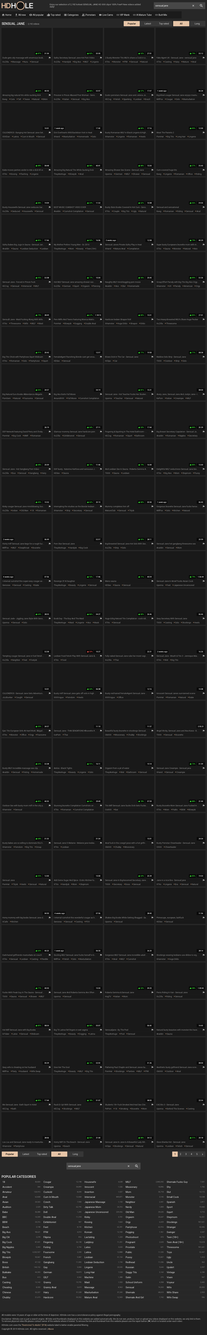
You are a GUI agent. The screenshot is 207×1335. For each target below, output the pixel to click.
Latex (87, 1247)
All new (20, 15)
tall (19, 99)
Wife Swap (172, 1297)
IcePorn (57, 735)
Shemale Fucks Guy (177, 1182)
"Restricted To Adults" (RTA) (34, 1325)
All (181, 24)
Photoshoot (132, 1237)
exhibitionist (69, 436)
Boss (5, 1262)
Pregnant (130, 1242)
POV (88, 922)
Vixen (170, 1277)
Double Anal (50, 1217)
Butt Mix (161, 15)
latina (16, 137)
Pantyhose (131, 1227)
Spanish (171, 1202)
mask (96, 623)
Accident (7, 1187)
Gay (46, 1267)
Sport (170, 1207)
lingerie (95, 62)
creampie (179, 398)
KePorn (160, 398)
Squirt (170, 1212)
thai (117, 660)
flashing (24, 174)
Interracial (90, 1197)
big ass (77, 62)
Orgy (128, 1222)
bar (116, 810)
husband (24, 1071)
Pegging (130, 1232)
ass (195, 249)
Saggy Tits (131, 1272)
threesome (16, 324)
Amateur (7, 1192)
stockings (186, 623)
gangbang (33, 473)
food (64, 660)
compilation (134, 249)
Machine (89, 1277)
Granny (47, 1282)
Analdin (57, 211)
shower (136, 174)
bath (14, 1109)
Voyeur (170, 1282)
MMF (26, 436)
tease (27, 99)
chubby (131, 735)
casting (168, 62)
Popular (132, 24)
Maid (87, 1282)
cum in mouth (28, 137)
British (5, 1267)
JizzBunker (7, 697)
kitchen (176, 511)
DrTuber (5, 1034)
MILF (86, 62)
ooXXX (108, 810)
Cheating (7, 1287)
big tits (170, 137)
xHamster (109, 137)
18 (33, 511)
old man (24, 511)
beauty (80, 249)
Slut (169, 1192)
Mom (128, 1192)
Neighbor (130, 1202)
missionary (120, 735)
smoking (124, 1109)
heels (143, 137)
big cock (17, 436)
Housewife (90, 1182)
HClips (108, 361)
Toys (169, 1252)
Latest (148, 24)
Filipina (47, 1237)
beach (67, 1146)
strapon (134, 324)
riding (199, 174)
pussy (197, 473)
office (190, 174)
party (14, 1071)
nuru (26, 62)
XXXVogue (59, 697)
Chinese (6, 1292)
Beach (5, 1227)
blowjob (72, 174)
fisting (26, 772)
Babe (5, 1212)
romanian (132, 137)
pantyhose (35, 361)
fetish (117, 99)
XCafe (5, 922)
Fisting (47, 1247)
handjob (67, 62)
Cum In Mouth (51, 1197)
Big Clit (6, 1237)
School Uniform (134, 1282)
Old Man (130, 1212)
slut (123, 286)
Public (129, 1252)
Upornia (108, 174)
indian (15, 511)
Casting (6, 1282)
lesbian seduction (30, 249)
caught (19, 697)
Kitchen (89, 1227)
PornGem (6, 398)
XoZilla (5, 62)
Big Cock (7, 1242)
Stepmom (172, 1217)
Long (197, 24)
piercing (96, 286)
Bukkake (6, 1272)
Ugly (169, 1257)
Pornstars (89, 15)
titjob (131, 511)
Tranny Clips (178, 15)
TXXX (159, 361)
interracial (27, 286)
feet (169, 585)
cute (13, 99)
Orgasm (130, 1217)
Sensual (130, 1287)
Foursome (49, 1252)
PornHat (160, 137)
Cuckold (48, 1192)
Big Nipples (8, 1247)
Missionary (131, 1187)
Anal (4, 1197)
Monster (130, 1197)
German (48, 1272)
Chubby (6, 1297)
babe (36, 585)
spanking (127, 99)
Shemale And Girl (135, 1297)
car (115, 361)
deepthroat (24, 548)
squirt (76, 286)
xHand (57, 137)
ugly (134, 211)
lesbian (138, 99)
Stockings (172, 1222)
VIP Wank (123, 15)
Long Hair (90, 1272)
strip (177, 361)
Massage (89, 1287)
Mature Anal (91, 1297)
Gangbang (49, 1262)
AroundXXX (59, 398)
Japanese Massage (95, 1202)
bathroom (140, 436)
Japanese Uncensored (96, 1212)
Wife (169, 1287)
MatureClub (110, 511)
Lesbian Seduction (94, 1262)
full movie (72, 398)
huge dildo (122, 324)
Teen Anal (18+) (175, 1242)
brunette (36, 548)
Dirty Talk (48, 1207)
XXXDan (6, 137)
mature (186, 62)
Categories (71, 15)
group (38, 847)
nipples (182, 436)
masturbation (189, 99)
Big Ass (6, 1232)
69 (170, 286)
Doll (45, 1212)
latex (15, 1034)
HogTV (108, 997)
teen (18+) (91, 249)
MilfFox (160, 99)
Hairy (46, 1292)
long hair (181, 137)
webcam (35, 1034)
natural (144, 62)
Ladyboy (89, 1242)
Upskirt (170, 1267)
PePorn (108, 1109)
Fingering (48, 1242)
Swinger (171, 1232)
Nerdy (129, 1207)
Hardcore (48, 1297)
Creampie (49, 1187)
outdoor (168, 361)
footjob (33, 660)
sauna (15, 249)
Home (6, 15)
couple (116, 211)
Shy (169, 1187)
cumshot (132, 959)
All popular (36, 15)
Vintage (171, 1272)
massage (16, 62)
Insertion (89, 1192)
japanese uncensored (184, 585)
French (47, 1257)
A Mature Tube (142, 15)
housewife (28, 211)
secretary (193, 436)
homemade (83, 137)
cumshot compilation (73, 211)
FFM (125, 62)
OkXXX (108, 735)
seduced (16, 211)
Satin (128, 1277)
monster (117, 62)
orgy (198, 286)
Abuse (51, 1329)
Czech (47, 1202)
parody (177, 286)
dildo (143, 324)
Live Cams (106, 15)
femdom (71, 697)
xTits (107, 62)
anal (194, 62)
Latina (88, 1252)
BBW (183, 810)
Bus (4, 1277)
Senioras (6, 585)
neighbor (16, 660)
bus (14, 473)
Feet (46, 1227)
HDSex (57, 361)
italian (66, 99)
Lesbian (89, 1257)
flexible (44, 959)
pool (123, 1034)
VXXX (159, 847)
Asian (5, 1202)
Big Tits (6, 1252)
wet (166, 660)
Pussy (129, 1257)
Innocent (89, 1187)
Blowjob (6, 1257)
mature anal (119, 249)
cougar (169, 99)
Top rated (53, 15)
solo (178, 99)
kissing (14, 174)
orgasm (86, 286)
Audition (6, 1207)
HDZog (108, 99)
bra (176, 884)
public (175, 810)
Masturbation (92, 1292)
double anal (90, 324)
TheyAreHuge (60, 174)
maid (41, 324)
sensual (34, 62)
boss (127, 884)
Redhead (130, 1262)
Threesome (173, 1247)
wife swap (35, 1071)
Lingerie (89, 1267)
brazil (147, 99)
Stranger (171, 1227)
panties (131, 1071)
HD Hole (17, 6)
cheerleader (170, 847)
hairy (177, 62)
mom (71, 249)
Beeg (4, 99)
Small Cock (173, 1197)
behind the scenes (175, 1109)
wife (26, 324)
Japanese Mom (93, 1207)
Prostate (130, 1247)
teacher (119, 398)
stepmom (187, 473)
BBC (4, 1217)
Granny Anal (50, 1287)
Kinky (87, 1217)
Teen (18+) (172, 1237)
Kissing (88, 1222)
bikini (45, 99)
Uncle (170, 1262)
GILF (46, 1277)
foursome (28, 398)
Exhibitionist (50, 1222)
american (188, 286)
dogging (78, 324)
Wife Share (172, 1292)
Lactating (89, 1237)
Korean (88, 1232)
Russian (130, 1267)
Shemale (130, 1292)
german (118, 174)
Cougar (47, 1182)
